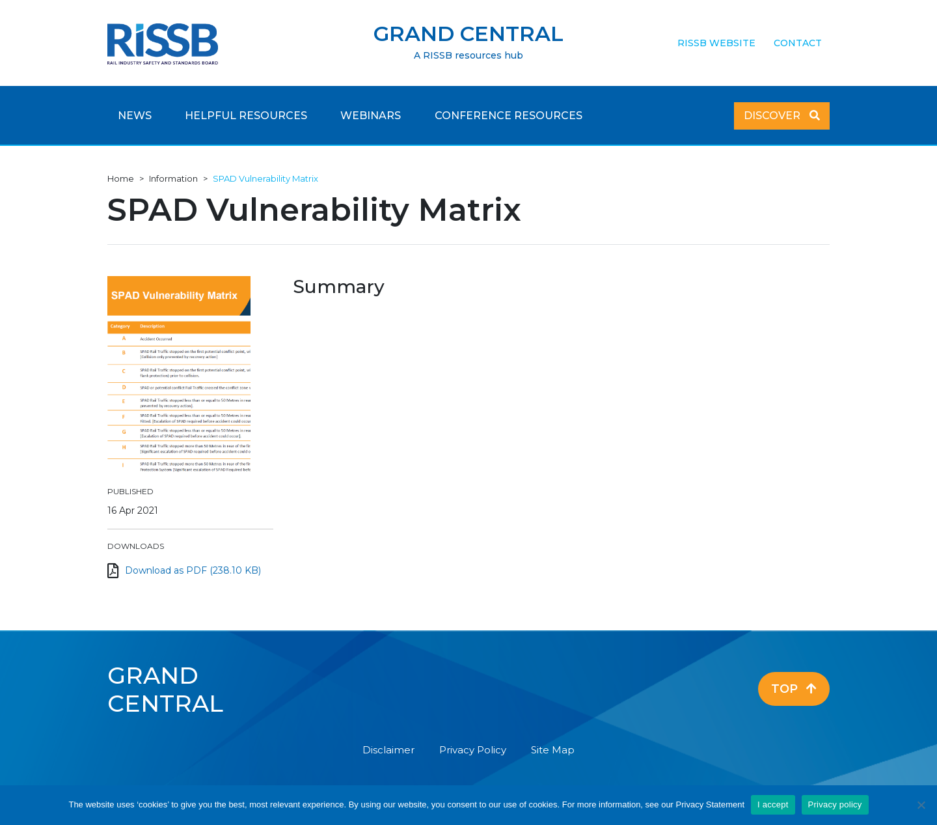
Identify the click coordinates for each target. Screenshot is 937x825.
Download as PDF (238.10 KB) (193, 570)
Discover (782, 115)
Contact (798, 43)
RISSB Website (716, 43)
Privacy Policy (472, 750)
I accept (773, 804)
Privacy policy (835, 804)
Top (794, 689)
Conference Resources (508, 115)
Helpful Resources (246, 115)
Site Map (553, 750)
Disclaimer (388, 750)
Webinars (370, 115)
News (135, 115)
